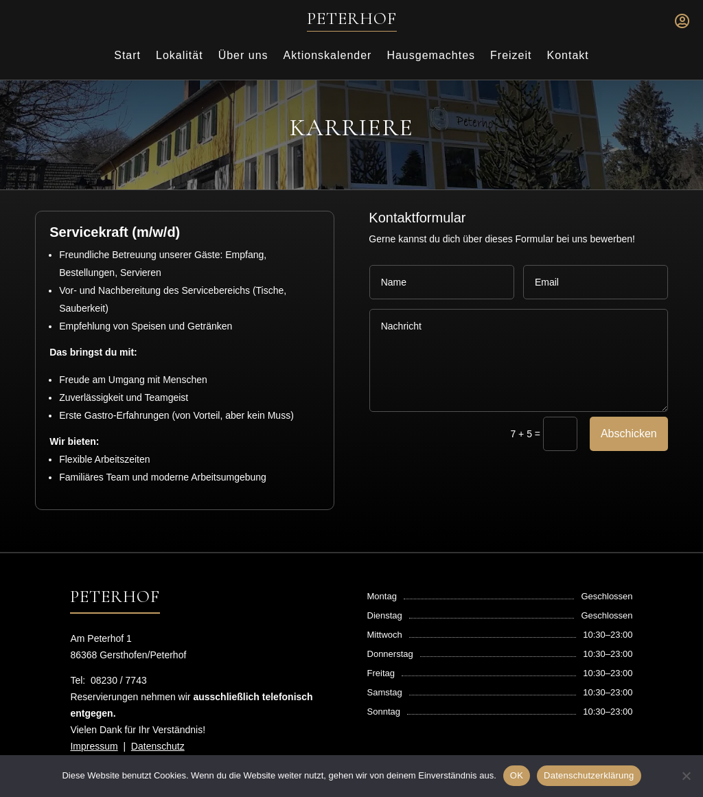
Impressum (93, 746)
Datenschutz (158, 746)
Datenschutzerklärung (589, 775)
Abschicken (629, 433)
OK (516, 775)
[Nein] (686, 776)
